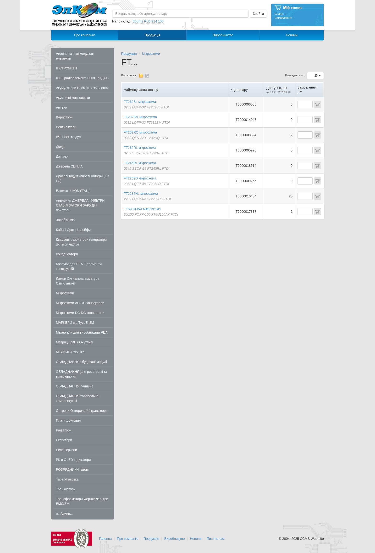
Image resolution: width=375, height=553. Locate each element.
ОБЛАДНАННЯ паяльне (74, 386)
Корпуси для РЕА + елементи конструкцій (79, 266)
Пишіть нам (216, 539)
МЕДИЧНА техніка (70, 352)
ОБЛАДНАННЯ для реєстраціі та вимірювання (81, 374)
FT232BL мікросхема (140, 102)
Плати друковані (69, 420)
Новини (292, 35)
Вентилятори (66, 127)
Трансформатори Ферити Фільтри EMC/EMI (82, 501)
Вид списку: (129, 75)
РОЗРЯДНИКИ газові (72, 469)
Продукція (152, 35)
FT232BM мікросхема (140, 117)
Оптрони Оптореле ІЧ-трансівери (82, 411)
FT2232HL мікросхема (141, 194)
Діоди (60, 147)
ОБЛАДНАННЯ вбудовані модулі (81, 362)
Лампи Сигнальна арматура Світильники (77, 281)
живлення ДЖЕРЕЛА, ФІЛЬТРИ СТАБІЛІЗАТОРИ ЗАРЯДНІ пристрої (80, 205)
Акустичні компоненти (73, 98)
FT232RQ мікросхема (140, 132)
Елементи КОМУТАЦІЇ (73, 191)
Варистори (64, 117)
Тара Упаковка (67, 479)
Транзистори (66, 489)
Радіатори (64, 430)
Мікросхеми (65, 293)
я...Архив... (64, 513)
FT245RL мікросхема (140, 163)
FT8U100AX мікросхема (142, 209)
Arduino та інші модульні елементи (75, 56)
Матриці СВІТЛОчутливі (74, 342)
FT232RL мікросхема (140, 148)
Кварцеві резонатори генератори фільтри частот (81, 242)
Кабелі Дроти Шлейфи (73, 230)
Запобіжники (66, 220)
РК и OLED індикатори (73, 460)
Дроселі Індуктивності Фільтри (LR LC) (82, 178)
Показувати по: (295, 75)
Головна (105, 539)
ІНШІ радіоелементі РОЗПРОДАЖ (82, 78)
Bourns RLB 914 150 (148, 21)
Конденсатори (67, 254)
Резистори (64, 440)
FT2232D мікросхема (140, 178)
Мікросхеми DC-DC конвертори (80, 313)
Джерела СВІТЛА (69, 166)
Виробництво (223, 35)
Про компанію (84, 35)
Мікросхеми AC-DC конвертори (80, 303)
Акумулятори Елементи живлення (82, 88)
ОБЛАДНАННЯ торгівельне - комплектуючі (78, 398)
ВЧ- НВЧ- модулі (69, 137)
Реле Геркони (66, 450)
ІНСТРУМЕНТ (66, 68)
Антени (61, 107)
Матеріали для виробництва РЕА (82, 332)
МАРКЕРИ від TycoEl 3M (75, 322)
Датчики (62, 156)
